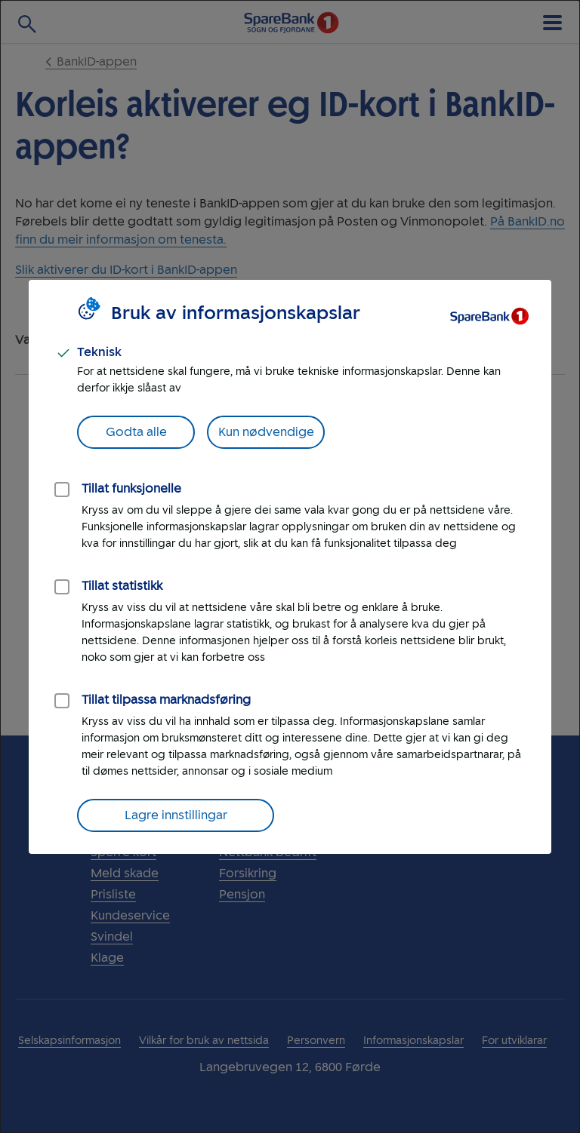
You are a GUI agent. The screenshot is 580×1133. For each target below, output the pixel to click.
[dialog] (290, 566)
